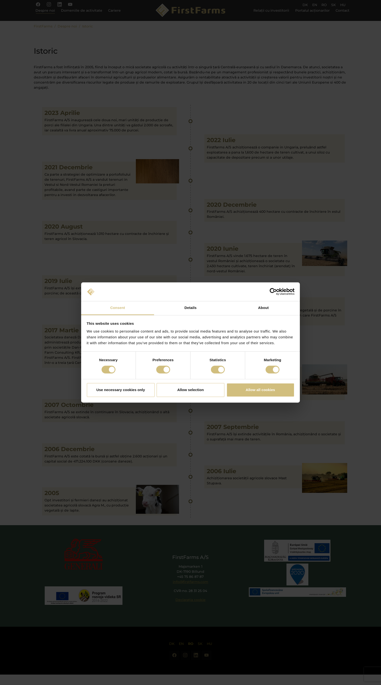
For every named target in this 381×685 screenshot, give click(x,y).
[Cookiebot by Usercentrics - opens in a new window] (273, 291)
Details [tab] (190, 308)
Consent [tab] (117, 308)
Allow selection (190, 390)
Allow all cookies (260, 390)
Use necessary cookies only (120, 390)
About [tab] (263, 308)
